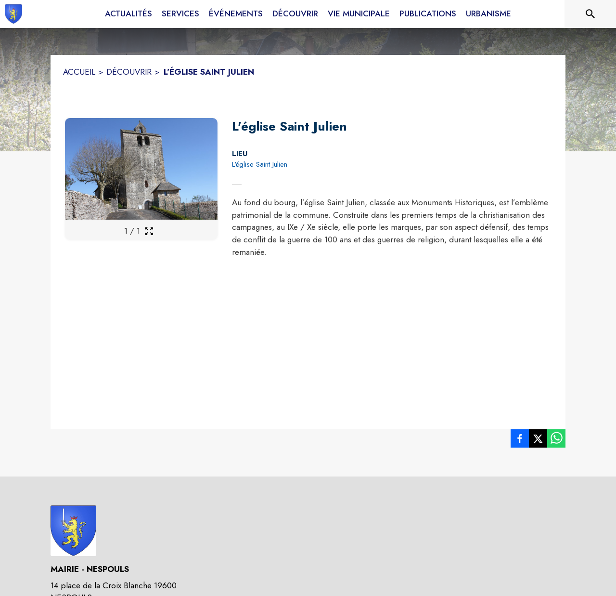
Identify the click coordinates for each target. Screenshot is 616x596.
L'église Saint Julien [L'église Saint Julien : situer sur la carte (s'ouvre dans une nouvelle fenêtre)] (259, 164)
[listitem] (520, 440)
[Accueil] (13, 14)
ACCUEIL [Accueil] (79, 72)
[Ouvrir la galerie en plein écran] (149, 231)
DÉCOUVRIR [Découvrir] (129, 72)
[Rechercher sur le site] (590, 14)
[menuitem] (128, 14)
